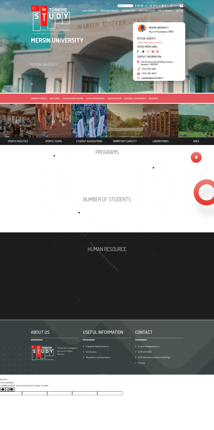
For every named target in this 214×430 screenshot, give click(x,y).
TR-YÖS (179, 10)
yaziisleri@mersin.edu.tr (152, 78)
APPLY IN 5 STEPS (147, 10)
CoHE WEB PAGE (145, 351)
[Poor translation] (10, 389)
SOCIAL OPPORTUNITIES (95, 98)
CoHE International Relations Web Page (154, 357)
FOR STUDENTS (165, 10)
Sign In (165, 5)
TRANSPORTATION (114, 98)
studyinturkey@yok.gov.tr (148, 346)
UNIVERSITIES (128, 10)
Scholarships (91, 351)
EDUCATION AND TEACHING (73, 98)
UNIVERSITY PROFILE (39, 98)
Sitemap (141, 362)
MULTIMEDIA (153, 98)
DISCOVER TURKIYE (109, 10)
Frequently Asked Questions (97, 346)
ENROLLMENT (55, 98)
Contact (174, 5)
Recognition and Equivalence (98, 357)
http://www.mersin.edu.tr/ (150, 42)
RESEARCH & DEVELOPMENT (135, 98)
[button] (182, 5)
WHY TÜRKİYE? (90, 10)
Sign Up (157, 5)
